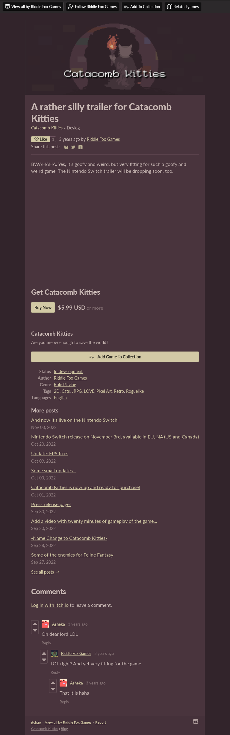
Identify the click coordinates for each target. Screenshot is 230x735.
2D (57, 391)
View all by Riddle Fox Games (68, 722)
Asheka (58, 624)
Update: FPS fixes (49, 453)
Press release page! (51, 504)
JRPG (77, 391)
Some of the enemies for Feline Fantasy (72, 554)
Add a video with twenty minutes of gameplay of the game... (94, 521)
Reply (46, 643)
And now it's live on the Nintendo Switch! (75, 420)
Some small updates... (53, 470)
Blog (64, 728)
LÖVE (89, 391)
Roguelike (135, 391)
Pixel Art (104, 391)
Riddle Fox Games (103, 139)
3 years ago (77, 624)
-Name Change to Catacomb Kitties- (69, 538)
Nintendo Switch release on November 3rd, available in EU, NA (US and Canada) (115, 436)
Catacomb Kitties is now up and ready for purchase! (85, 487)
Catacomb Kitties (47, 128)
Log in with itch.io (50, 605)
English (60, 397)
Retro (119, 391)
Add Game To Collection (115, 357)
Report (100, 722)
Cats (66, 391)
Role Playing (65, 384)
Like (40, 139)
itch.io (36, 722)
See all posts (42, 572)
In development (68, 371)
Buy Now (43, 307)
